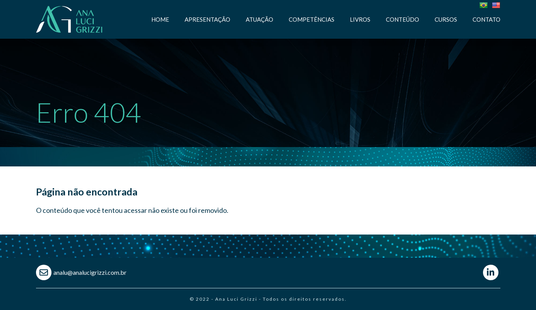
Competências (311, 19)
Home (160, 19)
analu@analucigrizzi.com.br (90, 272)
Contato (486, 19)
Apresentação (207, 19)
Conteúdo (402, 19)
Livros (360, 19)
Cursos (446, 19)
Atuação (259, 19)
